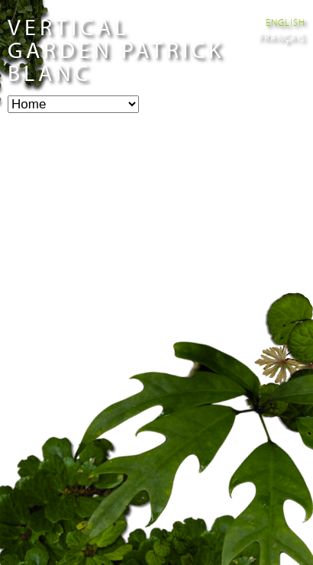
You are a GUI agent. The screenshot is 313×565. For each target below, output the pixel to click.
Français (282, 37)
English (285, 22)
